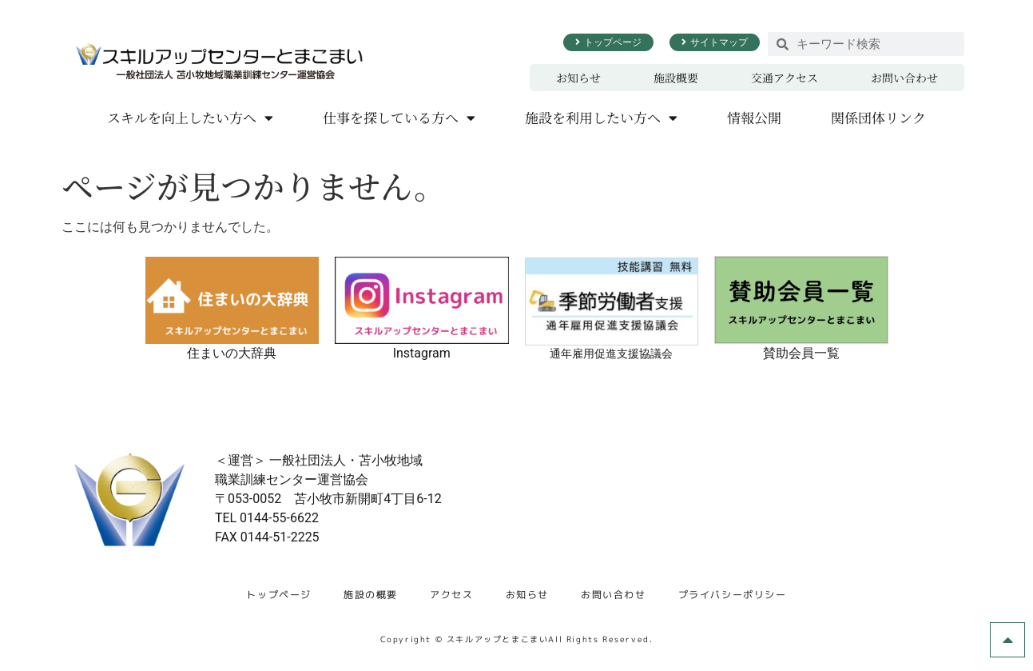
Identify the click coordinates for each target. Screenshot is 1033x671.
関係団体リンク (878, 117)
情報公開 (754, 117)
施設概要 (676, 78)
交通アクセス (784, 78)
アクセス (451, 594)
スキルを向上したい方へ (190, 118)
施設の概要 (371, 594)
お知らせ (578, 78)
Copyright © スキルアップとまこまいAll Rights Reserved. (517, 639)
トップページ (279, 594)
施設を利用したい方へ (601, 118)
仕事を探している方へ (399, 118)
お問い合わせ (904, 78)
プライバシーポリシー (732, 594)
